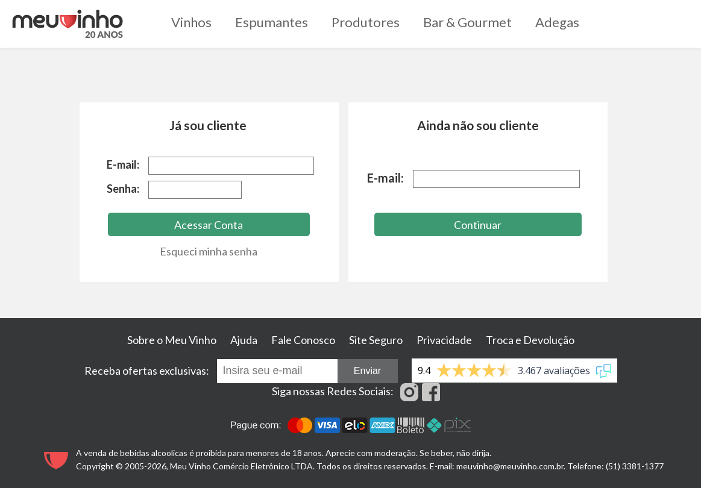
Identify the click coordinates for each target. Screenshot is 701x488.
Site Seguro (376, 339)
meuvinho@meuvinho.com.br (510, 466)
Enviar (367, 371)
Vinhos (191, 22)
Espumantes (271, 22)
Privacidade (444, 339)
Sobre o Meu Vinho (171, 339)
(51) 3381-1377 (635, 466)
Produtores (366, 22)
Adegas (557, 22)
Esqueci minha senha (208, 251)
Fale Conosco (303, 339)
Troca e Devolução (530, 339)
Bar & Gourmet (467, 22)
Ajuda (243, 339)
